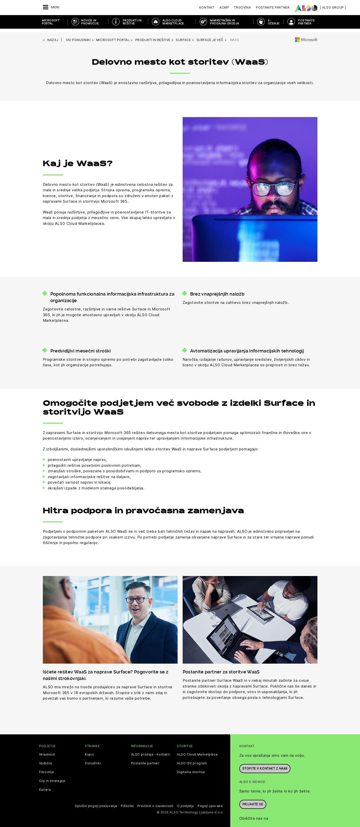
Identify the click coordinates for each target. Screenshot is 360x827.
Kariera (45, 786)
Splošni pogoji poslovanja (96, 802)
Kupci (89, 751)
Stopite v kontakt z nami (264, 764)
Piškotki (127, 802)
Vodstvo (45, 760)
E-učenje (273, 22)
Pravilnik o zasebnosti (155, 802)
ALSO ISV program (192, 760)
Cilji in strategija (52, 777)
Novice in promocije (90, 22)
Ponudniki (93, 760)
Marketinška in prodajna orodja (224, 22)
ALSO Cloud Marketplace (173, 22)
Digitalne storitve (191, 768)
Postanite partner (145, 760)
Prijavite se (252, 800)
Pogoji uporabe (210, 802)
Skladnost (47, 751)
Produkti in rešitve (132, 22)
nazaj (52, 36)
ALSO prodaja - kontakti (150, 751)
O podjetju (185, 802)
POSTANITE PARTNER (306, 22)
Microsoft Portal (51, 22)
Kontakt (206, 7)
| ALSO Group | (333, 7)
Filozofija (46, 768)
